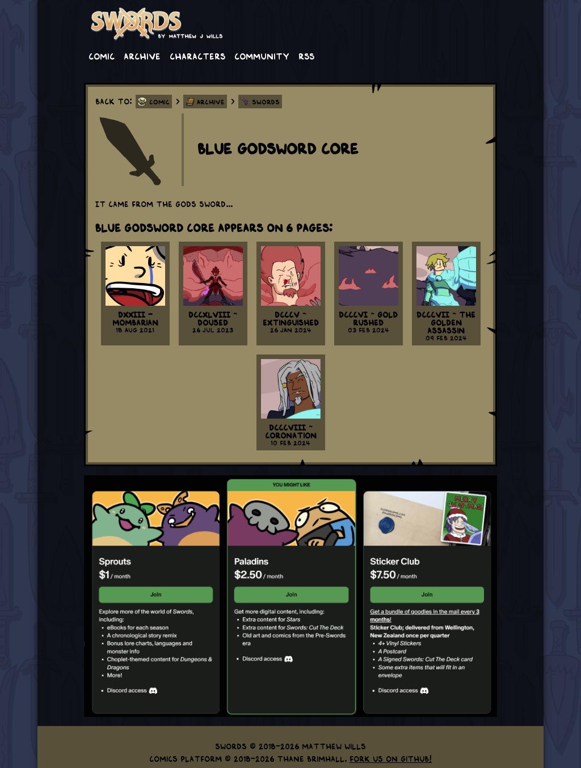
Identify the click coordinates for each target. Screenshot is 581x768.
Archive (142, 55)
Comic (102, 55)
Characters (197, 55)
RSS (306, 55)
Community (261, 55)
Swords (266, 101)
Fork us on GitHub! (391, 758)
